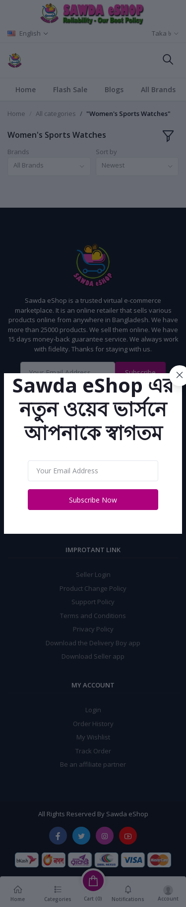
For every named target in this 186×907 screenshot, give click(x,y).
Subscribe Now (93, 500)
